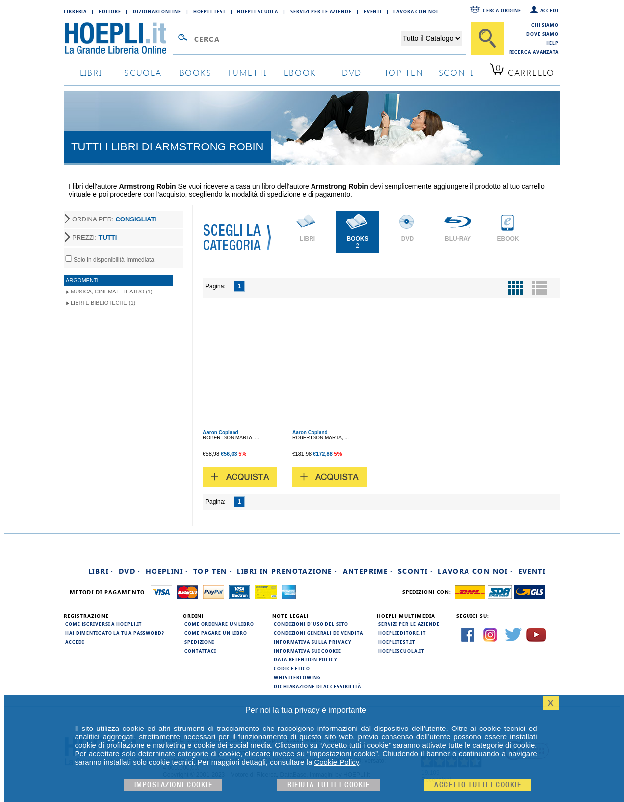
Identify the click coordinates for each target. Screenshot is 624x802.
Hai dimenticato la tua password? (114, 633)
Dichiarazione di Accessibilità (317, 686)
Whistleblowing (297, 677)
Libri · (101, 571)
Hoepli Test (209, 11)
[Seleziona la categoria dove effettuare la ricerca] (431, 38)
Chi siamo (545, 25)
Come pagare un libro (215, 633)
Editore (110, 11)
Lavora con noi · (475, 571)
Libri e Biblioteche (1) (103, 303)
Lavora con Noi (415, 11)
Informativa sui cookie (307, 651)
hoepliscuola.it (401, 651)
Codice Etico (292, 668)
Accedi (549, 10)
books (195, 72)
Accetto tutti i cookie (477, 785)
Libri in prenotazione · (287, 571)
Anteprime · (368, 571)
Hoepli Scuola (257, 11)
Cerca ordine (502, 10)
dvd (352, 72)
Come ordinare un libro (219, 624)
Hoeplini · (167, 571)
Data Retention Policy (305, 659)
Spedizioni (199, 642)
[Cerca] (487, 38)
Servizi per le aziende (321, 11)
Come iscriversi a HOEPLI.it (103, 624)
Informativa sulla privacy (312, 642)
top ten (404, 72)
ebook (300, 72)
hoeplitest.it (396, 642)
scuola (143, 72)
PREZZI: (94, 237)
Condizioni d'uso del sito (311, 624)
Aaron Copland (220, 432)
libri (91, 72)
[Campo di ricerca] (296, 39)
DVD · (130, 571)
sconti (456, 72)
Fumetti (247, 72)
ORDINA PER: (114, 219)
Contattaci (200, 651)
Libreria (75, 11)
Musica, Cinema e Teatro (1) (112, 291)
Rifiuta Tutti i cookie (328, 785)
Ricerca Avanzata (534, 52)
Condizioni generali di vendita (318, 633)
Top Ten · (213, 571)
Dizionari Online (157, 11)
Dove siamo (542, 34)
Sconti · (415, 571)
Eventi (373, 11)
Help (552, 43)
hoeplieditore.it (401, 633)
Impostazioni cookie (173, 785)
